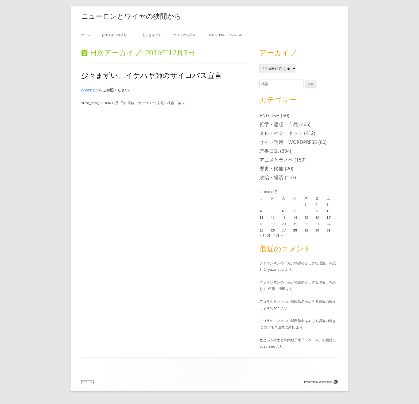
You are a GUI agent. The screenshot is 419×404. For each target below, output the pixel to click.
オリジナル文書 (184, 35)
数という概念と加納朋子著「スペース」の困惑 (295, 340)
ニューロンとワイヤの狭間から (131, 16)
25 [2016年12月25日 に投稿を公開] (261, 230)
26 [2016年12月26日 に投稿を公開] (272, 230)
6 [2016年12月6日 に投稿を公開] (283, 211)
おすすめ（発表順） (116, 35)
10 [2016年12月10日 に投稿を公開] (328, 211)
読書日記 (269, 151)
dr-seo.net (90, 89)
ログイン (87, 382)
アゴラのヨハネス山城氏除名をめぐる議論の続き (297, 301)
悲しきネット (151, 35)
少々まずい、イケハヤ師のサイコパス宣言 (151, 75)
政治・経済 (271, 177)
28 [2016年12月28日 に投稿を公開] (295, 230)
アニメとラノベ (276, 159)
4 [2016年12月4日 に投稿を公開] (260, 211)
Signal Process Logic (225, 35)
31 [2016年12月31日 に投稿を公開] (328, 230)
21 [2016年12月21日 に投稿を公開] (295, 223)
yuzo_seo (89, 102)
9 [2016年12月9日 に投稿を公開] (316, 211)
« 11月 (264, 235)
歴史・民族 (271, 168)
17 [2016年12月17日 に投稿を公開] (328, 217)
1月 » (278, 235)
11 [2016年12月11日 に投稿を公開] (261, 217)
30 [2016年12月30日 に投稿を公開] (317, 230)
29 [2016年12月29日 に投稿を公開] (306, 230)
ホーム (86, 35)
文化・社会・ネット (172, 102)
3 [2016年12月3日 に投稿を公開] (327, 204)
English (269, 115)
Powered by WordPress (321, 382)
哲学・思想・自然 (278, 124)
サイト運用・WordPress (288, 142)
